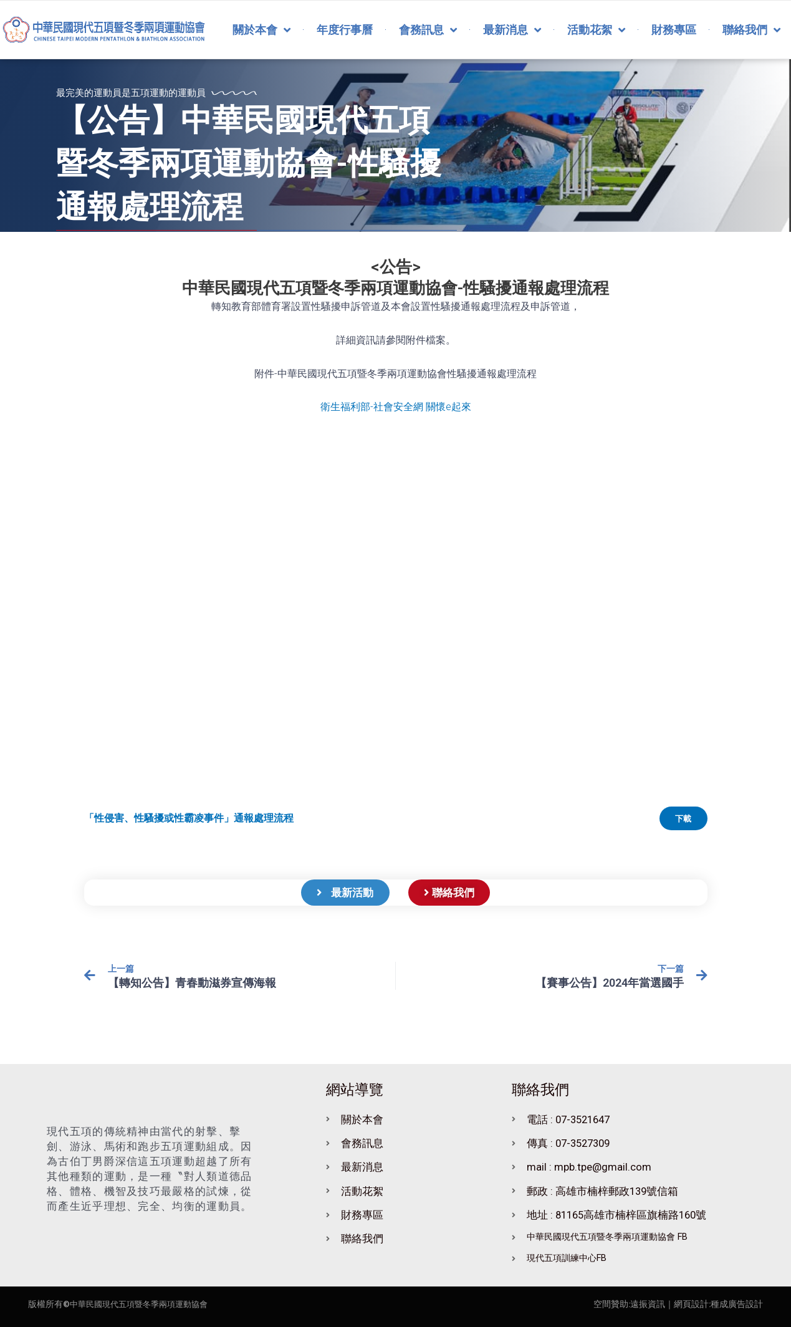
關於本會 (261, 30)
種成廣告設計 (737, 1304)
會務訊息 (428, 30)
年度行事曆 (345, 29)
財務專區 (673, 29)
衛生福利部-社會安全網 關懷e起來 (395, 407)
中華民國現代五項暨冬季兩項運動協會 (144, 1304)
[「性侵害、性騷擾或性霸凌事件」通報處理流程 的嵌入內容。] (395, 620)
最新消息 (512, 30)
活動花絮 (596, 30)
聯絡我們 (751, 30)
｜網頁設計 (687, 1304)
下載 (680, 820)
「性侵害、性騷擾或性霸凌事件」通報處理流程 (189, 820)
